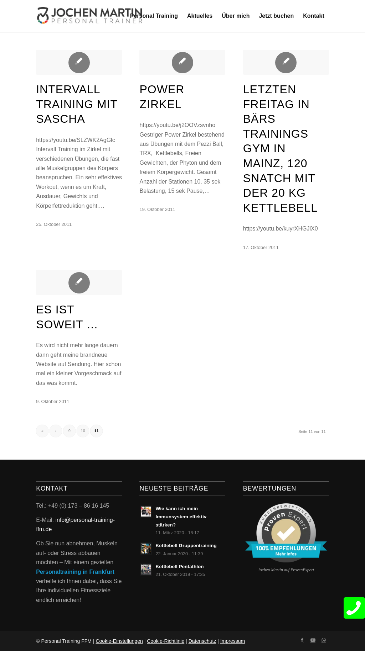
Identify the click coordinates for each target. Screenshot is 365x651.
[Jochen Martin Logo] (90, 16)
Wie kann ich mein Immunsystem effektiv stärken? (180, 517)
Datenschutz (202, 641)
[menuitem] (153, 16)
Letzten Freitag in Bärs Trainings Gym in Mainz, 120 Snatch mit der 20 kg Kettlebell (280, 148)
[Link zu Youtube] (313, 640)
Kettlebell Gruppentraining (185, 545)
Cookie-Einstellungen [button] (119, 641)
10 (83, 431)
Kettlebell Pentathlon (179, 566)
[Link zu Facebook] (302, 640)
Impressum (232, 641)
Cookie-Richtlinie (165, 641)
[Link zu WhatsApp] (323, 640)
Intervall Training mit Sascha (76, 104)
